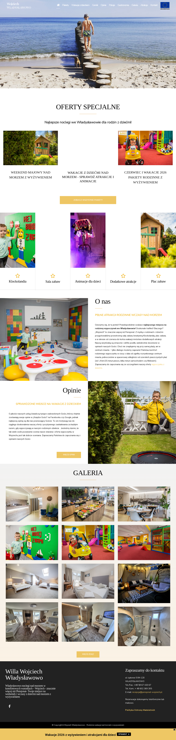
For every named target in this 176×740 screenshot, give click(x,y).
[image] (30, 148)
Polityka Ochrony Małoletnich (140, 710)
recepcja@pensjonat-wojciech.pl (147, 692)
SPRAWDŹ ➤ (124, 734)
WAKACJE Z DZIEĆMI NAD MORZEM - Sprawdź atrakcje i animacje (88, 177)
